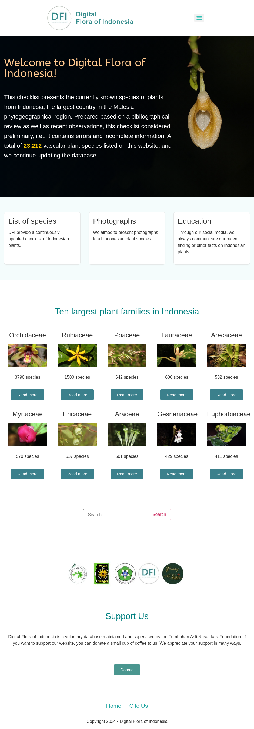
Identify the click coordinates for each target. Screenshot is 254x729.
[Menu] (199, 18)
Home (113, 706)
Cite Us (138, 706)
